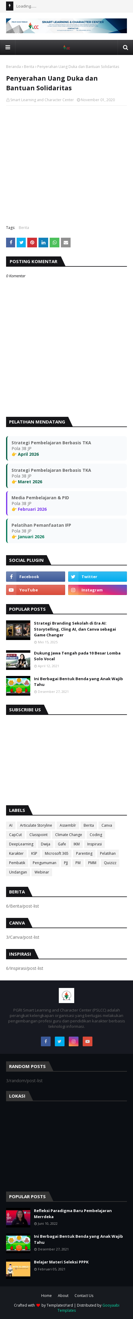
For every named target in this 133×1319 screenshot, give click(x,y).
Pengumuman (44, 862)
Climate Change (68, 834)
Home (46, 1295)
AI (10, 825)
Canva (106, 825)
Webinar (42, 872)
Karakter (16, 853)
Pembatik (17, 862)
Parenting (84, 853)
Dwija (45, 844)
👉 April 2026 (25, 454)
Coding (96, 834)
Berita (29, 66)
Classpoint (38, 834)
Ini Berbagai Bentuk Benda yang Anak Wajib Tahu (78, 681)
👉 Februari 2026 (29, 509)
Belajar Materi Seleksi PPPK (61, 1262)
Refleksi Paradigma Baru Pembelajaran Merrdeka (73, 1213)
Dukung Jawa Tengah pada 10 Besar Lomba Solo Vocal (77, 656)
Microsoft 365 (56, 853)
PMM (92, 862)
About (63, 1295)
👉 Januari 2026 (28, 536)
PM (78, 862)
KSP (34, 853)
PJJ (66, 862)
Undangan (18, 872)
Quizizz (110, 862)
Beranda (13, 66)
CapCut (15, 834)
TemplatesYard (60, 1305)
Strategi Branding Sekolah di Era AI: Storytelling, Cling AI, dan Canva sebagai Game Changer (75, 629)
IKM (77, 844)
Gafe (62, 844)
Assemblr (68, 825)
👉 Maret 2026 (27, 481)
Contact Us (84, 1295)
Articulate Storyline (36, 825)
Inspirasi (94, 844)
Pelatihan (108, 853)
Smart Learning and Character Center (42, 99)
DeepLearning (21, 844)
